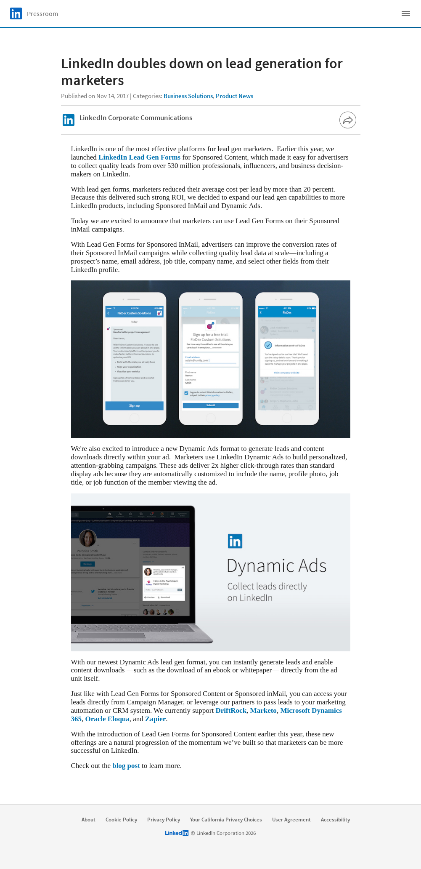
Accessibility (335, 819)
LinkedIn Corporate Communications (135, 117)
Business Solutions (188, 96)
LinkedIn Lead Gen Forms (139, 157)
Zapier (155, 719)
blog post (126, 766)
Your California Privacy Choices (226, 819)
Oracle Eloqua (107, 719)
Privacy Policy (163, 819)
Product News (234, 96)
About (88, 819)
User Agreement (291, 819)
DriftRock (230, 710)
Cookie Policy (121, 819)
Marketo (263, 710)
